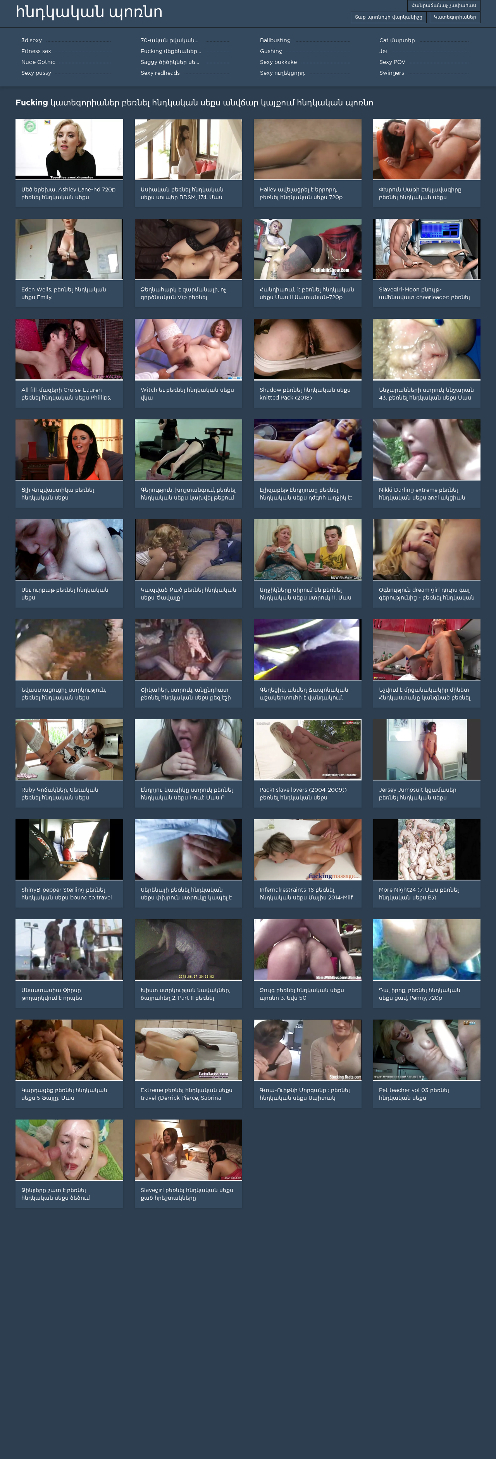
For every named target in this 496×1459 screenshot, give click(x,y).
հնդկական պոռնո (89, 12)
